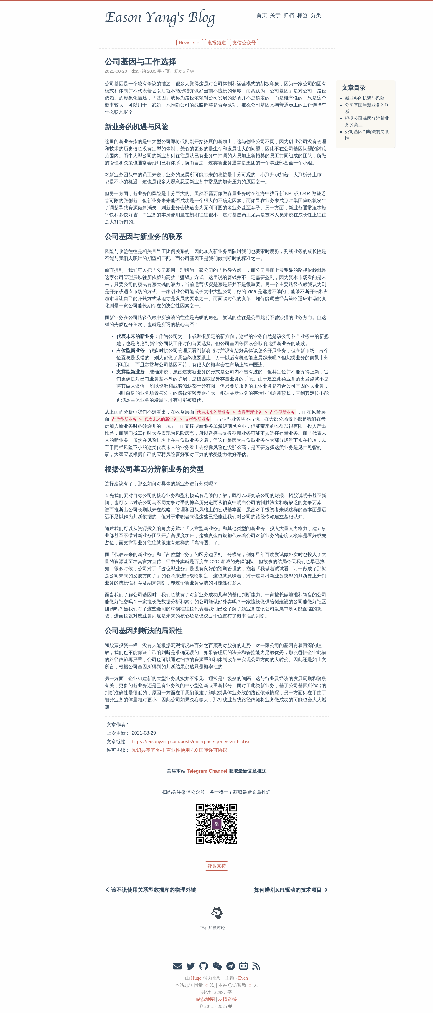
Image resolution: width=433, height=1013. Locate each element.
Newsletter (190, 42)
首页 (261, 15)
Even (243, 978)
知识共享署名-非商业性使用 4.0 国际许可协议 (179, 750)
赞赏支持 (216, 865)
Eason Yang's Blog (160, 17)
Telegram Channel (207, 771)
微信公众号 (244, 42)
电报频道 (216, 42)
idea (134, 71)
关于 (275, 15)
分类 (316, 15)
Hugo (196, 978)
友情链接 (227, 999)
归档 (289, 15)
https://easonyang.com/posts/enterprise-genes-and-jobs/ (190, 741)
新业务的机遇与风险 (365, 98)
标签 (302, 15)
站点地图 (205, 999)
